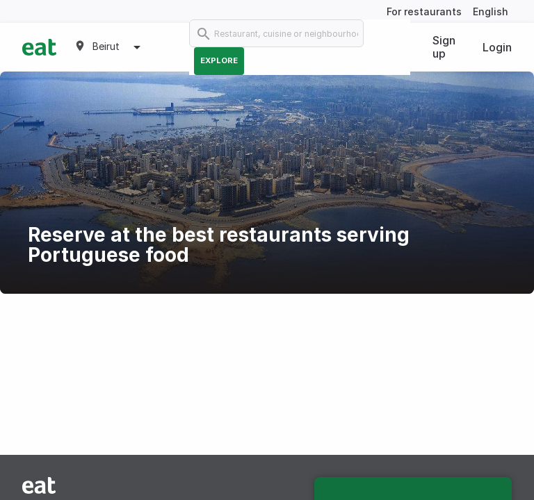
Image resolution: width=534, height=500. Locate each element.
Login (497, 47)
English (490, 11)
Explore (219, 60)
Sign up (443, 46)
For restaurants (424, 11)
